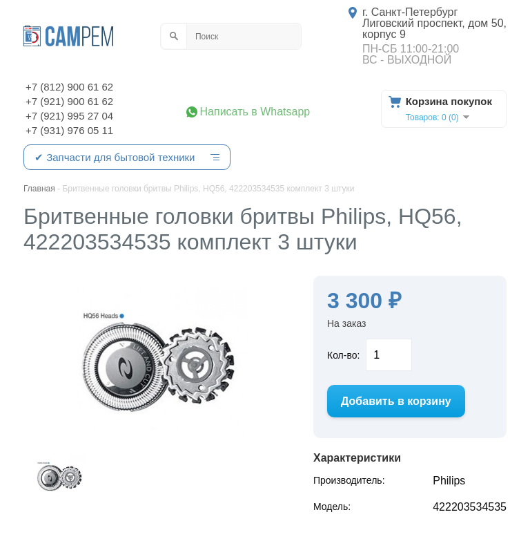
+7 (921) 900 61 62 (69, 101)
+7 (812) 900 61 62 (69, 87)
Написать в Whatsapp (255, 111)
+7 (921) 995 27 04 (69, 116)
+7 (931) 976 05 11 (69, 130)
